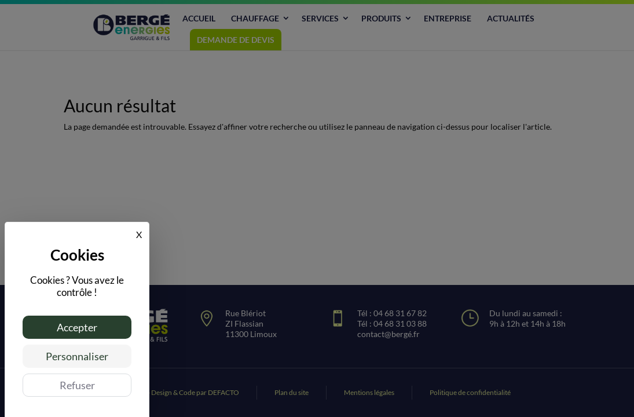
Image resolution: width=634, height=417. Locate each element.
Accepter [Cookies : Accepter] (77, 327)
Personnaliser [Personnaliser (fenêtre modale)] (77, 356)
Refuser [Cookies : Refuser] (77, 385)
